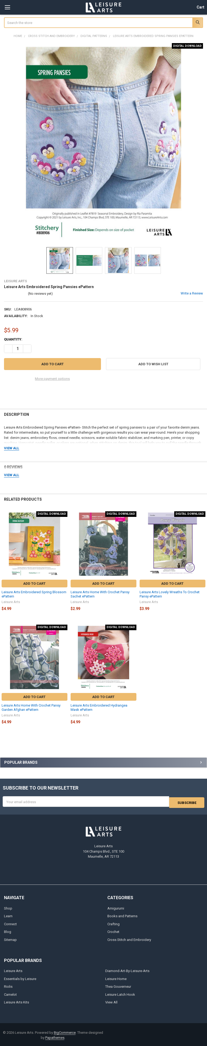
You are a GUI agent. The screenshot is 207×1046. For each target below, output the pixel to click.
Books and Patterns (122, 915)
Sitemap (10, 939)
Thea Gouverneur (118, 985)
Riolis (8, 985)
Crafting (113, 923)
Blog (7, 931)
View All (111, 1001)
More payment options (52, 379)
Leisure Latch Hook (120, 993)
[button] (153, 364)
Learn (8, 915)
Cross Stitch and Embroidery (129, 939)
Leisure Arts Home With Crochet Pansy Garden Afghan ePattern (31, 707)
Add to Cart (34, 584)
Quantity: (13, 339)
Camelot (10, 993)
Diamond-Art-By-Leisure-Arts (127, 970)
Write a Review (192, 293)
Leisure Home (116, 978)
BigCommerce (65, 1031)
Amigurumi (115, 907)
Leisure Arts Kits (16, 1001)
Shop (8, 907)
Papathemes (54, 1037)
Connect (10, 923)
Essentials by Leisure (20, 978)
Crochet (113, 931)
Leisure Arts (13, 970)
